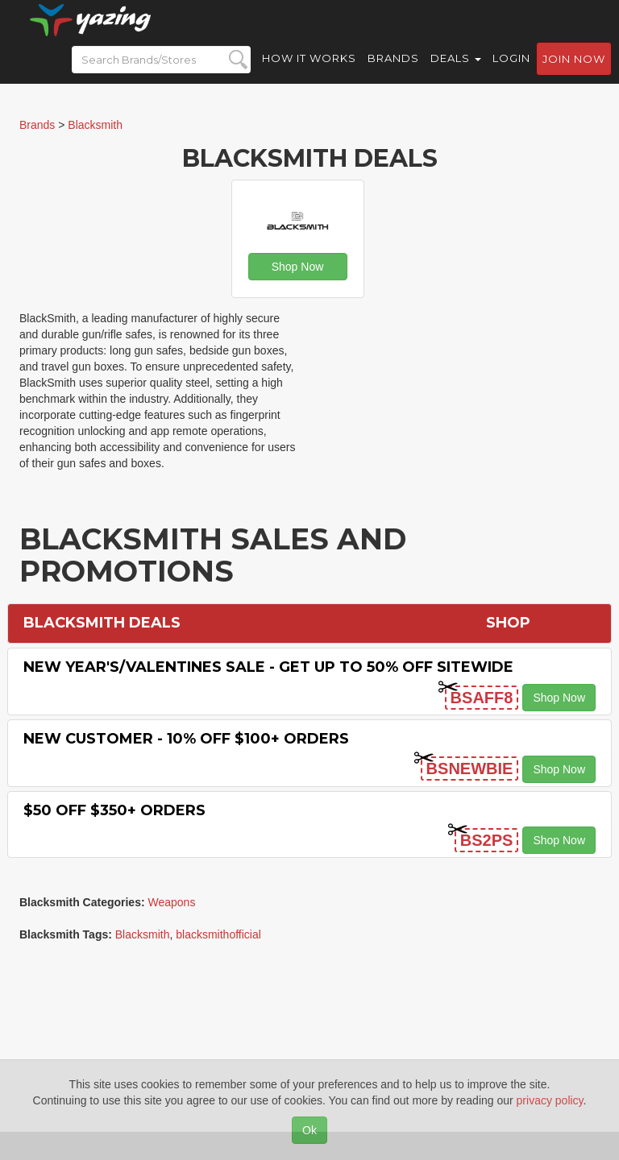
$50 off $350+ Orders (114, 810)
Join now (573, 73)
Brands (393, 72)
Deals (455, 72)
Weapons (172, 902)
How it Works (309, 72)
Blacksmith (142, 934)
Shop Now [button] (298, 266)
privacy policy (550, 1100)
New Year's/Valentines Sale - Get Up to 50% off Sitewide (268, 667)
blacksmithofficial (218, 934)
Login (511, 72)
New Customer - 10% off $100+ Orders (186, 739)
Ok (309, 1130)
